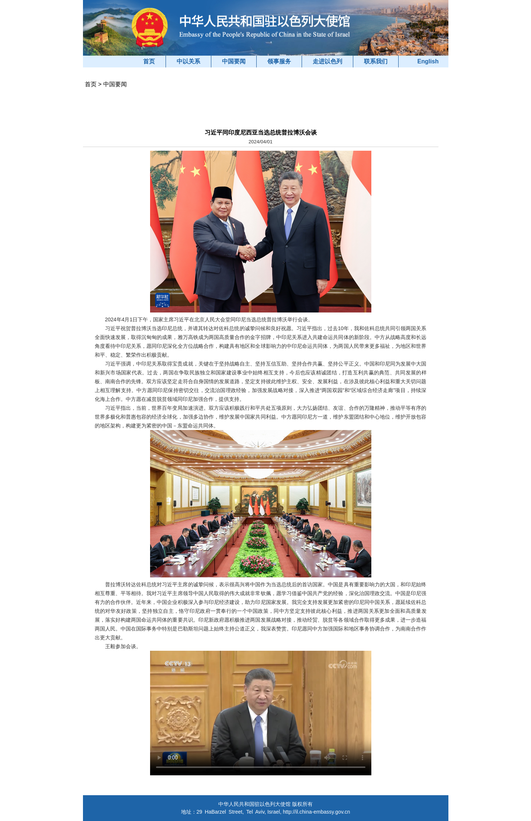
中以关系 (188, 61)
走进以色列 (327, 61)
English (428, 61)
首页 (149, 61)
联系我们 (376, 61)
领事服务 (279, 61)
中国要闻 (234, 61)
